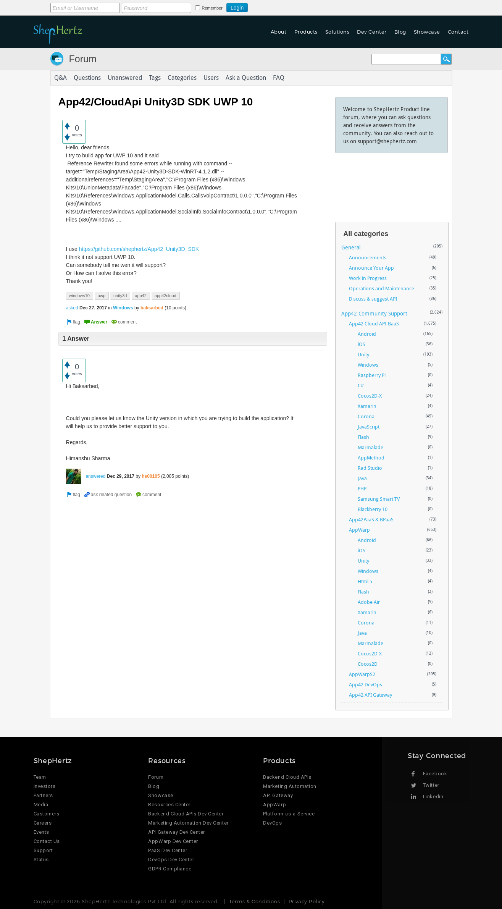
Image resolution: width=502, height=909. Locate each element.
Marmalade (370, 447)
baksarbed (151, 308)
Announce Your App (371, 267)
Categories (182, 78)
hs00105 (151, 476)
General (351, 247)
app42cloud (165, 295)
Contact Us (47, 841)
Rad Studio (370, 467)
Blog (400, 32)
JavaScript (368, 426)
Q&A (60, 78)
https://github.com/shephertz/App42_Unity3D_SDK (139, 249)
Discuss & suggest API (373, 298)
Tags (155, 78)
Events (41, 832)
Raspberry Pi (372, 375)
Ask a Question (246, 78)
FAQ (278, 78)
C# (361, 385)
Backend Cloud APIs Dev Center (185, 814)
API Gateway (278, 795)
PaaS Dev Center (167, 850)
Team (40, 777)
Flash (363, 436)
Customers (47, 814)
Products (306, 32)
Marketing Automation (289, 786)
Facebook (435, 773)
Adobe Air (369, 601)
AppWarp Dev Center (173, 841)
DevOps (272, 823)
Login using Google (266, 6)
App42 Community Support (374, 313)
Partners (43, 795)
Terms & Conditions (254, 901)
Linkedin (433, 796)
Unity (363, 354)
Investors (45, 786)
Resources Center (169, 804)
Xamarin (367, 406)
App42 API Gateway (370, 694)
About (279, 32)
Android (367, 333)
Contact (458, 32)
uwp (101, 295)
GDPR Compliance (169, 869)
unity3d (120, 295)
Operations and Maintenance (381, 288)
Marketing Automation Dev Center (188, 823)
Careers (43, 823)
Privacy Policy (306, 901)
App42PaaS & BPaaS (371, 519)
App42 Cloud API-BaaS (374, 323)
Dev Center (371, 32)
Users (211, 78)
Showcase (427, 32)
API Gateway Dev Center (176, 832)
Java (362, 478)
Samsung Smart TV (379, 498)
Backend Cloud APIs (287, 777)
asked (72, 308)
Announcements (367, 257)
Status (41, 859)
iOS (361, 344)
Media (41, 804)
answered (95, 476)
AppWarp (359, 529)
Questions (87, 78)
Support (43, 850)
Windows (123, 308)
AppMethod (371, 457)
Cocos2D (368, 663)
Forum (83, 58)
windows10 (79, 295)
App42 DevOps (365, 684)
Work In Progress (368, 278)
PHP (362, 488)
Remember (212, 8)
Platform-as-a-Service (289, 814)
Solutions (337, 32)
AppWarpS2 (362, 674)
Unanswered (125, 78)
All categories (365, 234)
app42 (141, 295)
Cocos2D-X (370, 395)
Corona (366, 416)
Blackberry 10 (372, 509)
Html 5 (365, 581)
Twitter (431, 785)
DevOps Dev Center (171, 859)
